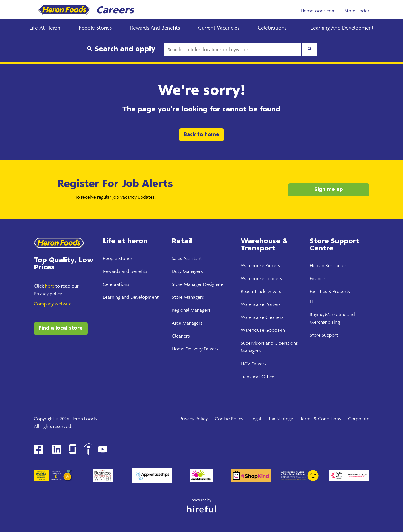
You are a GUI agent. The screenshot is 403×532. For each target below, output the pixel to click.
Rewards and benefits (125, 271)
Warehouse (252, 265)
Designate (212, 284)
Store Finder (356, 11)
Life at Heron (44, 27)
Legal (255, 418)
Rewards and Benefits (155, 27)
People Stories (95, 27)
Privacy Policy (194, 418)
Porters (272, 304)
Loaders (273, 278)
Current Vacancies (218, 27)
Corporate (358, 418)
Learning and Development (342, 27)
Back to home (201, 134)
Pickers (272, 265)
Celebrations (272, 27)
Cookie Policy (229, 418)
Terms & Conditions (320, 418)
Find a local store (61, 328)
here (49, 286)
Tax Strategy (280, 418)
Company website (53, 304)
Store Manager (187, 284)
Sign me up (328, 189)
